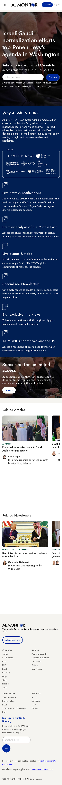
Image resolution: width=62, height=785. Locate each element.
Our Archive (37, 668)
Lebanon (5, 683)
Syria (4, 687)
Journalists (36, 700)
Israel (4, 668)
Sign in (57, 4)
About (34, 697)
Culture (35, 665)
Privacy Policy (8, 700)
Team (34, 704)
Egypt (4, 676)
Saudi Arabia (7, 657)
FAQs (4, 704)
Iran (4, 661)
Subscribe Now (12, 640)
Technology (36, 661)
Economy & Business (40, 657)
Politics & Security (39, 653)
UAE (4, 665)
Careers (35, 708)
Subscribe (47, 4)
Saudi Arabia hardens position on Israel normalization (24, 554)
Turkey (5, 653)
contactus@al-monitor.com (41, 769)
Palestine (6, 672)
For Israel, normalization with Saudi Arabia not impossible (22, 449)
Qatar (4, 679)
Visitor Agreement (9, 697)
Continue (9, 390)
